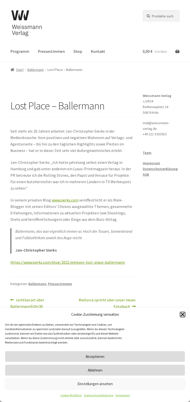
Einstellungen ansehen (95, 383)
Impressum (123, 395)
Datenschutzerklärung (98, 395)
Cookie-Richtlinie (71, 395)
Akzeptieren (95, 356)
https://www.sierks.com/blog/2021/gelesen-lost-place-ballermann (67, 262)
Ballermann (35, 69)
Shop (77, 51)
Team (147, 152)
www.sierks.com (65, 200)
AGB (146, 174)
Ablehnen (95, 370)
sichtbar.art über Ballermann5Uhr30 (27, 303)
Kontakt (98, 51)
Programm (19, 51)
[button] (182, 314)
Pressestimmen (51, 51)
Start (20, 69)
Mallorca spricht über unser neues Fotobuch (107, 303)
